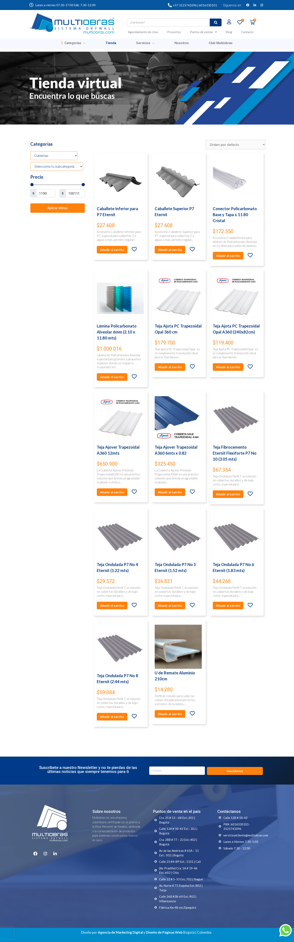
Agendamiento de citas (143, 32)
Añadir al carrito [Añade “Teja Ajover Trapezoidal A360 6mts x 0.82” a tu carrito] (170, 492)
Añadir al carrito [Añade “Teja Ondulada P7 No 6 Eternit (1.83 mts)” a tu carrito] (228, 605)
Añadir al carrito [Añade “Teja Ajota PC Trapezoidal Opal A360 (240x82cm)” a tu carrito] (228, 367)
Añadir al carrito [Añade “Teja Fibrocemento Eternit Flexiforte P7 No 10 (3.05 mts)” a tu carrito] (228, 494)
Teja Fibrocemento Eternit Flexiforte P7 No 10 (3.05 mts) (234, 453)
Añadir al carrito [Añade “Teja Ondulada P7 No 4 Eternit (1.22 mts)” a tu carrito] (112, 605)
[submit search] (216, 22)
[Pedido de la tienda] (236, 144)
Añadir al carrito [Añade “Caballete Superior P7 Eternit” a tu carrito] (170, 249)
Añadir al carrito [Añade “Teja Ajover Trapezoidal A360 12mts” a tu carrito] (112, 492)
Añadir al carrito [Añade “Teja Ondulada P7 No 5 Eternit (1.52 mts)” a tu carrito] (170, 605)
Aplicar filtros (57, 208)
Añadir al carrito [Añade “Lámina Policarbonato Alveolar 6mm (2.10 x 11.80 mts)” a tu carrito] (112, 377)
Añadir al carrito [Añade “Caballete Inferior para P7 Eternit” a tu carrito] (112, 249)
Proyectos (174, 32)
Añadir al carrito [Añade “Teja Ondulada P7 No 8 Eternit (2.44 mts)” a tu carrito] (112, 716)
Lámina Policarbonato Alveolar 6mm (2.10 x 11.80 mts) (117, 332)
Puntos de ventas (203, 32)
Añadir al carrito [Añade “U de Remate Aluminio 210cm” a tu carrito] (170, 714)
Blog (229, 32)
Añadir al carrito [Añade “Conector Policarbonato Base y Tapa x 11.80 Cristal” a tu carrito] (228, 255)
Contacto (247, 32)
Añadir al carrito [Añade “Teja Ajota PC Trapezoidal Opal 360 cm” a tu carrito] (170, 367)
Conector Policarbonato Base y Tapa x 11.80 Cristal (235, 214)
